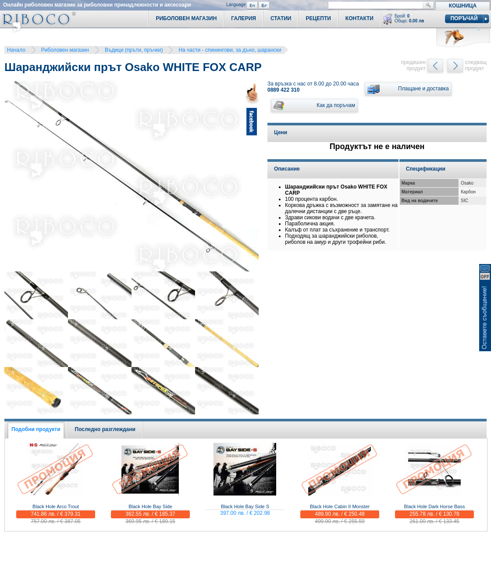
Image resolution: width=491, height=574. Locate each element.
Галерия (243, 18)
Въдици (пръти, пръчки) (134, 50)
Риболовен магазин (65, 50)
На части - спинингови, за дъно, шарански (229, 50)
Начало (16, 50)
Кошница (463, 6)
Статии (281, 18)
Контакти (359, 18)
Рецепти (318, 18)
